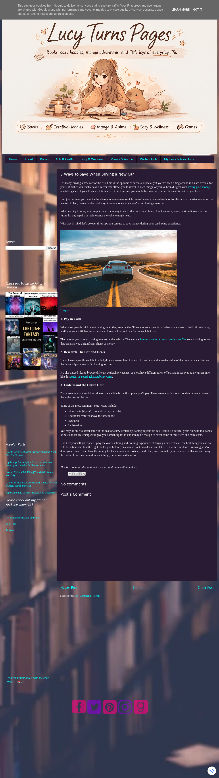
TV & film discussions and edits (22, 517)
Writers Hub (148, 159)
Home (13, 159)
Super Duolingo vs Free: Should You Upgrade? (30, 492)
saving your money (199, 187)
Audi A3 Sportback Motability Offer (91, 376)
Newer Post (68, 587)
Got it (197, 9)
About (28, 159)
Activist (9, 530)
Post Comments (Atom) (87, 595)
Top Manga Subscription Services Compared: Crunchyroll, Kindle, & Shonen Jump (29, 464)
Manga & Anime (121, 159)
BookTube (10, 523)
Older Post (206, 587)
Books (44, 159)
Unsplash (65, 310)
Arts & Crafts (64, 159)
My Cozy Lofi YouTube (179, 159)
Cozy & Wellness (91, 159)
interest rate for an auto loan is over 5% (163, 339)
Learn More (180, 9)
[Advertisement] (34, 203)
